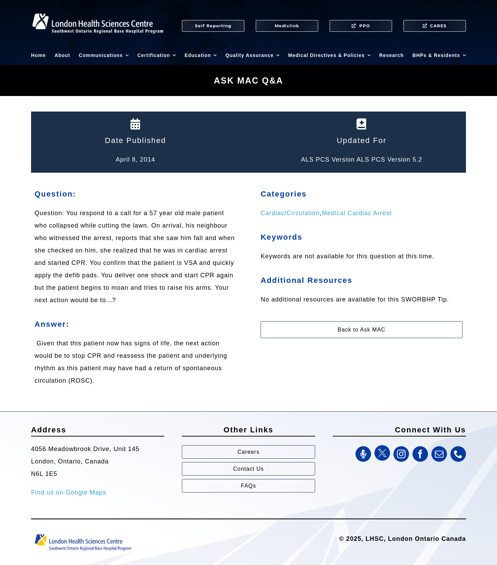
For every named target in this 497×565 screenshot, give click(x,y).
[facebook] (420, 454)
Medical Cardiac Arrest (357, 213)
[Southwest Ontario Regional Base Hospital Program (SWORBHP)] (83, 533)
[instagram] (401, 454)
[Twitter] (382, 453)
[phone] (458, 454)
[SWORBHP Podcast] (363, 454)
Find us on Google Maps (68, 492)
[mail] (439, 454)
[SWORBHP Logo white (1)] (97, 10)
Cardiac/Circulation (290, 213)
